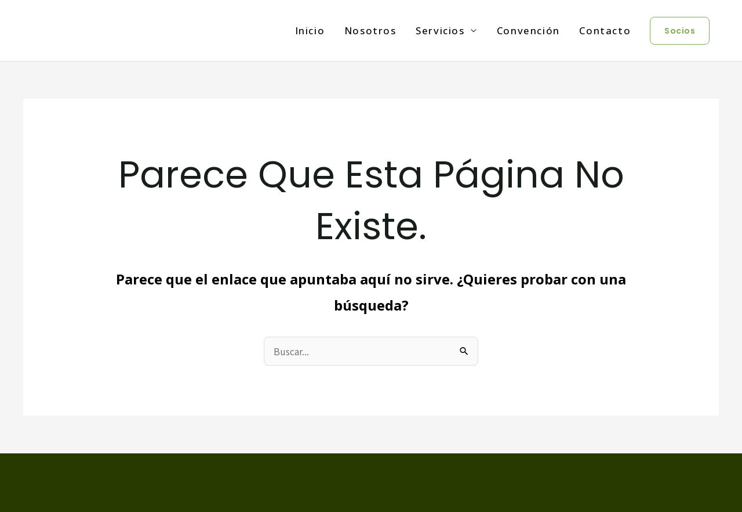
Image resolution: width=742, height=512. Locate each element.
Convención (528, 30)
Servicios (440, 30)
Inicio (310, 30)
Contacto (605, 30)
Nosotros (370, 30)
